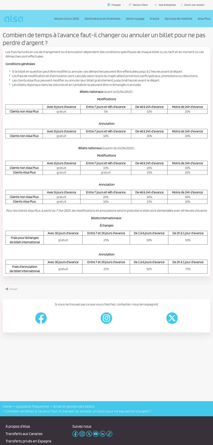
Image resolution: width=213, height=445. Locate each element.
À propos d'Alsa (18, 426)
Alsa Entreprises (167, 4)
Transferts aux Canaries (24, 433)
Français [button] (115, 5)
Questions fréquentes (32, 406)
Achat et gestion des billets (74, 406)
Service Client (140, 4)
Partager (12, 289)
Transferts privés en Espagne (28, 441)
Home (7, 406)
